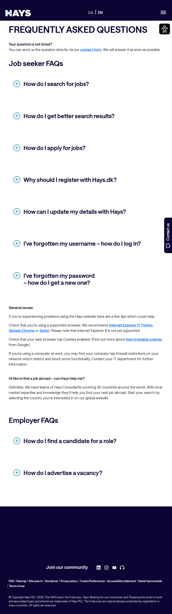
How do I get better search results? (69, 115)
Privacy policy (69, 581)
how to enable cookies (144, 339)
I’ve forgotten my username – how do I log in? (82, 243)
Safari (44, 330)
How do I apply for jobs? (54, 147)
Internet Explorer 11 (124, 325)
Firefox (147, 325)
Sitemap (21, 581)
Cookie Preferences (92, 581)
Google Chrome (21, 330)
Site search (36, 581)
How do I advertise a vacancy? (63, 472)
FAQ (11, 581)
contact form (90, 49)
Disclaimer (51, 581)
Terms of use (17, 585)
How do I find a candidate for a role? (70, 440)
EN (100, 12)
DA (90, 12)
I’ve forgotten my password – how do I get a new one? (59, 279)
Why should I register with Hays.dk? (70, 179)
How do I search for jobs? (56, 83)
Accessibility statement (121, 581)
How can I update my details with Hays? (75, 211)
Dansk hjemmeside (150, 581)
